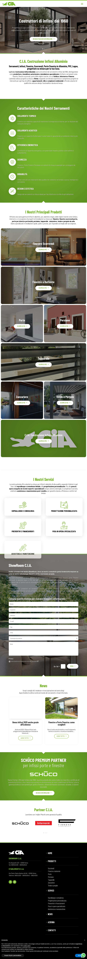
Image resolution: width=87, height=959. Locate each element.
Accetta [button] (80, 955)
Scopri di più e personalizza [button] (12, 955)
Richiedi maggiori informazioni (42, 40)
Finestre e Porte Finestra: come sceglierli (61, 724)
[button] (43, 833)
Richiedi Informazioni (42, 794)
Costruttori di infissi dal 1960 (43, 21)
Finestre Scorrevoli (26, 244)
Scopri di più (26, 250)
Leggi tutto (43, 90)
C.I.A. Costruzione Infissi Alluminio (27, 436)
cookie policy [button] (26, 945)
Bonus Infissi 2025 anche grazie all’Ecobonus (25, 724)
